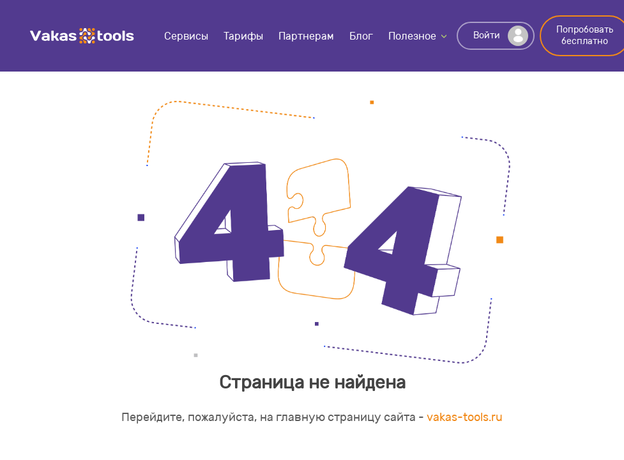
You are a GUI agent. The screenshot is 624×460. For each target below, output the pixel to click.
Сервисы (186, 36)
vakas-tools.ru (465, 417)
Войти (500, 36)
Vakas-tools (82, 35)
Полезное (412, 36)
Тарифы (243, 36)
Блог (361, 36)
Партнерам (306, 36)
